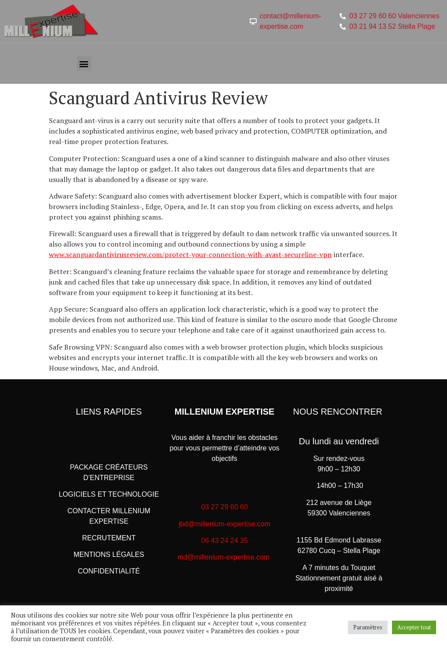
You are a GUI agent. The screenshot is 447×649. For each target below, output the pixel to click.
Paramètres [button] (367, 627)
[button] (84, 63)
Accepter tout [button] (414, 627)
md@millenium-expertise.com (224, 557)
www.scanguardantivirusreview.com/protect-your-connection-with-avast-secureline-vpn (190, 254)
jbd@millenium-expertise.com (224, 524)
